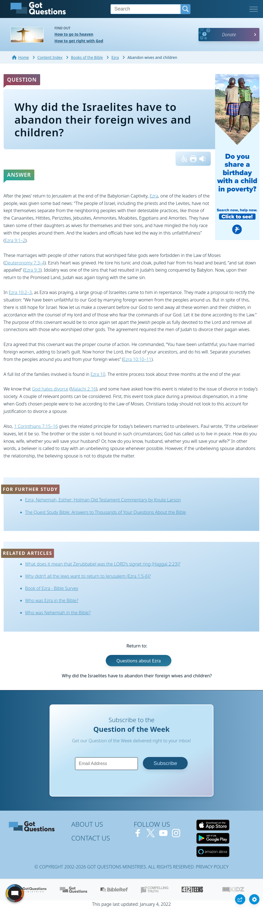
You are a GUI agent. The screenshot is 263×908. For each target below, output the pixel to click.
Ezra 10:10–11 (137, 359)
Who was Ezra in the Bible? (52, 600)
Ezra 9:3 (32, 270)
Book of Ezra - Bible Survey (51, 588)
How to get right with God (79, 40)
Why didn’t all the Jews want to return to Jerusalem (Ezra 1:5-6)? (88, 576)
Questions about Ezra (138, 661)
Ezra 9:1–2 (15, 240)
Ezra (153, 196)
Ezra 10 (98, 374)
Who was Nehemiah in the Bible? (58, 613)
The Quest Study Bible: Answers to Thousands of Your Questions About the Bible (105, 512)
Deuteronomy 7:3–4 (25, 263)
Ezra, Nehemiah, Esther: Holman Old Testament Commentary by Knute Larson (103, 500)
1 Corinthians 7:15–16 (36, 426)
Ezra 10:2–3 (20, 292)
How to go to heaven (74, 34)
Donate (229, 35)
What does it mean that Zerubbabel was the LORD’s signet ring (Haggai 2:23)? (103, 564)
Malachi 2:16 (83, 389)
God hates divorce (50, 389)
